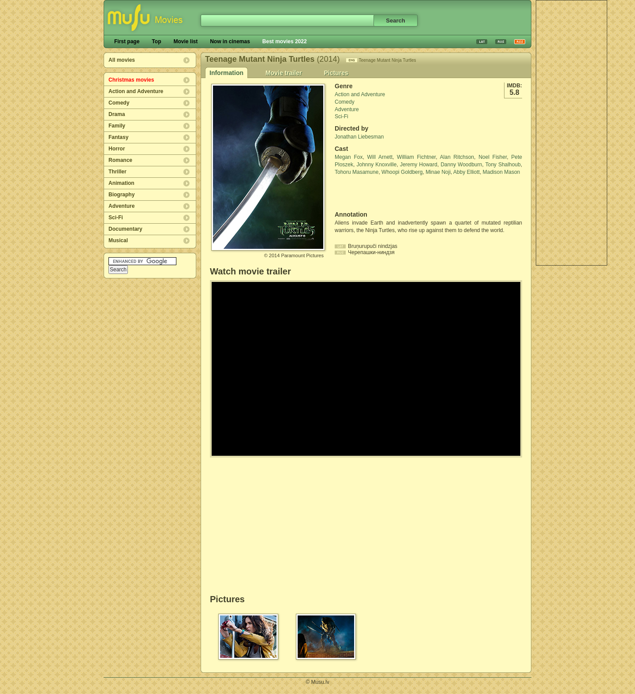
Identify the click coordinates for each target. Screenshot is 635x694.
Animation (121, 183)
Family (116, 126)
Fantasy (118, 137)
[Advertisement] (571, 132)
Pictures (336, 72)
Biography (121, 194)
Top (156, 41)
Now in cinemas (230, 41)
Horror (116, 149)
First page (126, 41)
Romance (120, 160)
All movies (121, 60)
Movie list (185, 41)
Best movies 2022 (284, 41)
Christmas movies (131, 80)
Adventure (121, 206)
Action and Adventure (135, 91)
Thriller (117, 172)
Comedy (118, 103)
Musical (118, 240)
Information (226, 72)
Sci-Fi (115, 217)
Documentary (125, 229)
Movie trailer (283, 72)
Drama (116, 114)
